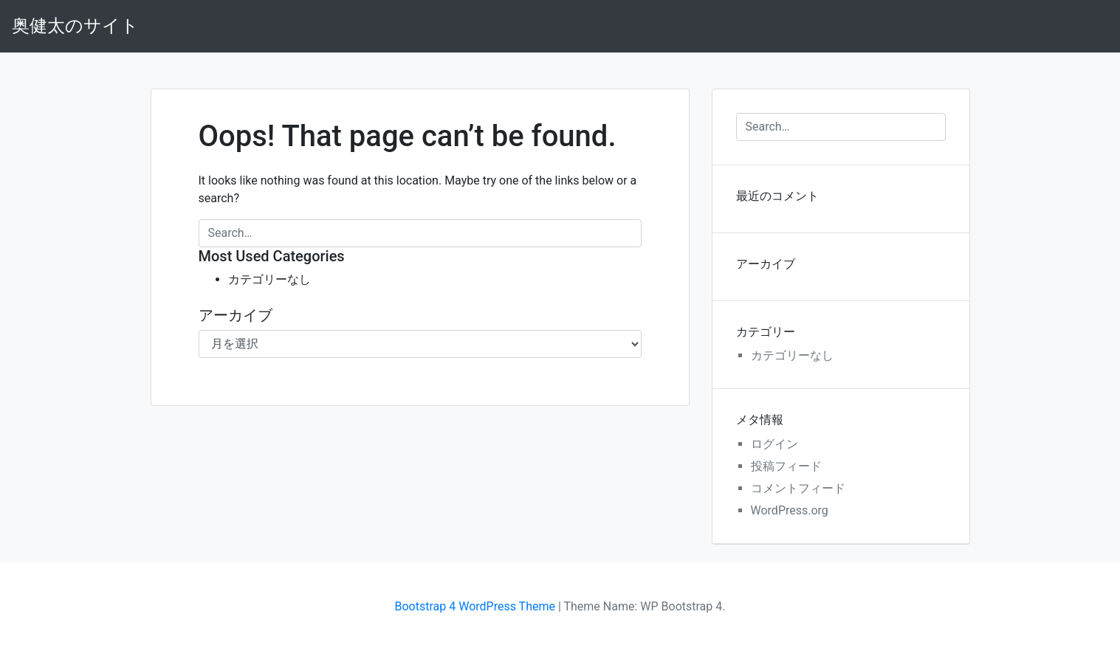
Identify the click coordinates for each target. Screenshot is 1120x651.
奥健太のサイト (75, 26)
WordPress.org (789, 510)
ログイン (774, 444)
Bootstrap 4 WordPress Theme (475, 606)
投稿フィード (786, 466)
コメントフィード (798, 488)
